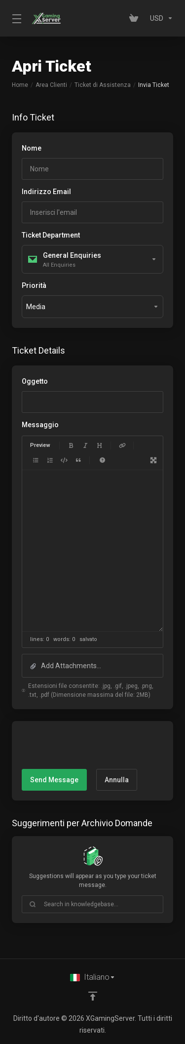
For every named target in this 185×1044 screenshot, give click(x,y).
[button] (92, 666)
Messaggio (40, 425)
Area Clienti (51, 84)
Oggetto (35, 381)
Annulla (117, 780)
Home (20, 84)
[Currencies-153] (159, 18)
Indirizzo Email (46, 192)
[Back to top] (92, 996)
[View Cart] (135, 18)
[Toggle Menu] (16, 18)
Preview (40, 445)
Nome (31, 148)
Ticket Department (51, 235)
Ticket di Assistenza (102, 84)
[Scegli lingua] (92, 977)
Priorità (34, 285)
